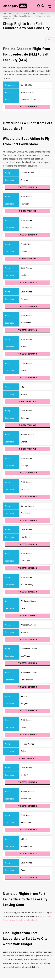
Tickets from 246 (27, 235)
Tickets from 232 (27, 853)
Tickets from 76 (27, 449)
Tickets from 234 (27, 568)
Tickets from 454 (27, 306)
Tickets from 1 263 (28, 401)
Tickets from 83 (27, 425)
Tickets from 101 (27, 354)
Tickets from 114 (27, 330)
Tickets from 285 (27, 806)
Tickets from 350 (27, 687)
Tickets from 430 (27, 734)
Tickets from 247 (27, 282)
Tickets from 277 (27, 592)
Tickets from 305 (27, 639)
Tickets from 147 (27, 544)
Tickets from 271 (27, 473)
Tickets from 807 (27, 711)
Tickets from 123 (27, 663)
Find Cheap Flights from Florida (16, 13)
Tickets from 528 (27, 107)
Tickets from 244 (27, 830)
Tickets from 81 (27, 758)
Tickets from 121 (27, 187)
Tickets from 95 (27, 211)
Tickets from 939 (27, 615)
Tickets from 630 (27, 520)
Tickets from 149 (27, 378)
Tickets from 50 (27, 259)
